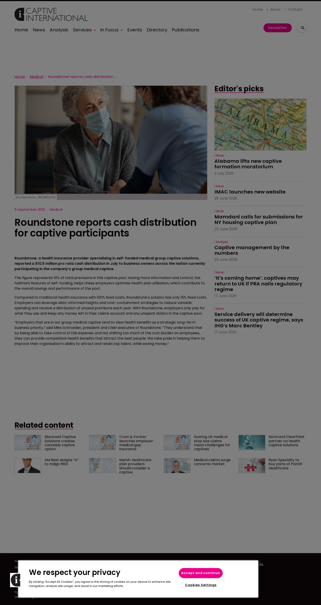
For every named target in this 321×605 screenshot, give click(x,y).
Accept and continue (200, 573)
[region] (138, 579)
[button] (17, 580)
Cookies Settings (201, 585)
